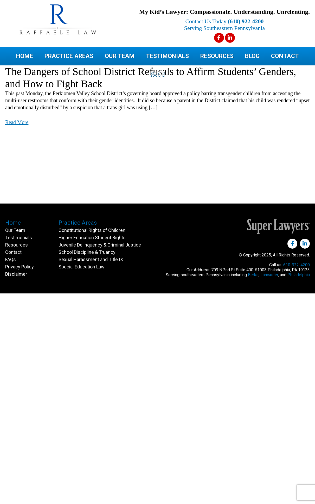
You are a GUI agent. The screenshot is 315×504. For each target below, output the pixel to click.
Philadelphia (298, 274)
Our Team (119, 56)
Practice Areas (68, 56)
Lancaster (269, 274)
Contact (285, 56)
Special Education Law (82, 266)
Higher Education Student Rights (92, 237)
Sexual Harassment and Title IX (91, 259)
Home (24, 56)
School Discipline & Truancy (87, 252)
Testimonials (167, 56)
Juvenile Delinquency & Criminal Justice (100, 245)
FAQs (157, 74)
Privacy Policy (19, 266)
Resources (217, 56)
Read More (16, 122)
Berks (253, 274)
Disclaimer (16, 274)
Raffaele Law (78, 19)
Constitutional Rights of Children (92, 230)
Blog (252, 56)
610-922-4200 (296, 264)
